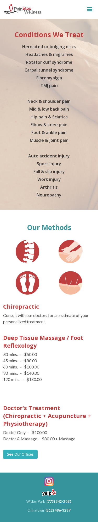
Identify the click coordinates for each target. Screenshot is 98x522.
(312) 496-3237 (58, 510)
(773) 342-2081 (59, 501)
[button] (89, 9)
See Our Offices (20, 454)
